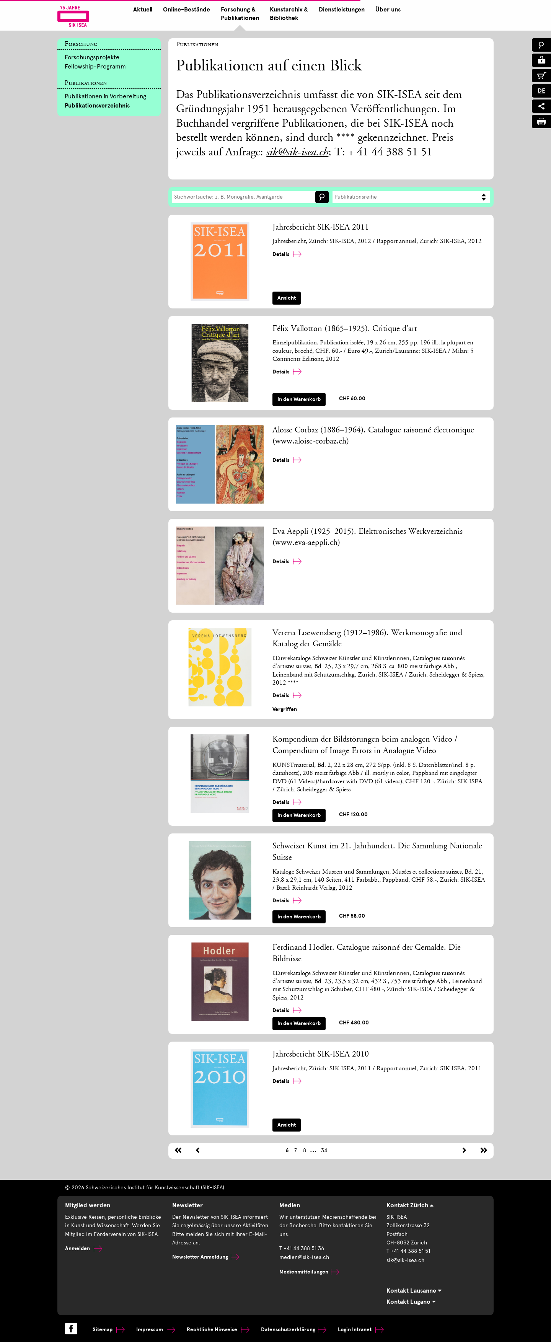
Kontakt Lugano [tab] (411, 1302)
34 (324, 1150)
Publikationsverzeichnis (97, 105)
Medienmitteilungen (309, 1270)
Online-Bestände (185, 9)
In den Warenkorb (299, 399)
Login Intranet (361, 1329)
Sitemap (109, 1329)
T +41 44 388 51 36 (301, 1248)
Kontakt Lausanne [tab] (414, 1291)
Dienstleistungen (340, 9)
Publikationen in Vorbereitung (105, 96)
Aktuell (141, 9)
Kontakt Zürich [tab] (410, 1206)
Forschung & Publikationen (238, 14)
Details (287, 254)
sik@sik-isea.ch (297, 153)
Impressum (155, 1329)
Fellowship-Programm (95, 66)
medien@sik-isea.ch (304, 1257)
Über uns (386, 9)
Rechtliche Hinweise (218, 1329)
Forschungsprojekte (92, 57)
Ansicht (286, 298)
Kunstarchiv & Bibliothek (287, 14)
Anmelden (83, 1248)
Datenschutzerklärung (293, 1329)
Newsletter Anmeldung (205, 1257)
